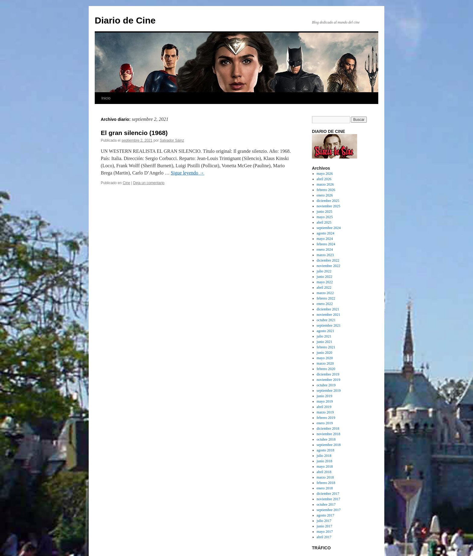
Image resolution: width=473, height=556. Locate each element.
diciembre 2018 (328, 428)
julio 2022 (324, 271)
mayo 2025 (325, 217)
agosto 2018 (325, 450)
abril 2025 (324, 222)
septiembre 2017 (329, 510)
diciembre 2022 (328, 260)
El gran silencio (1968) (134, 132)
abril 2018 (324, 472)
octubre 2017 (326, 504)
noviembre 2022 (328, 266)
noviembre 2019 (328, 380)
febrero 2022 (326, 298)
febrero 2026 (326, 190)
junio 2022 (324, 277)
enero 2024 (325, 249)
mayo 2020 (325, 358)
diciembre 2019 (328, 374)
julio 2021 (324, 336)
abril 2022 (324, 287)
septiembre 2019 (329, 390)
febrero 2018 (326, 483)
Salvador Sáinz (172, 140)
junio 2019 (324, 396)
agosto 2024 (325, 233)
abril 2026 (324, 179)
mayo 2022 (325, 282)
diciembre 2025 (328, 201)
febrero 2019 (326, 418)
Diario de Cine (125, 20)
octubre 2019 (326, 385)
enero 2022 (325, 304)
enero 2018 (325, 488)
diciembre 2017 (328, 494)
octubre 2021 (326, 320)
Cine (126, 183)
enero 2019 (325, 423)
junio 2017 (324, 526)
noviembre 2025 (328, 206)
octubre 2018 (326, 439)
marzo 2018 (325, 477)
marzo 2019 (325, 412)
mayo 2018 (325, 466)
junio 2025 (324, 211)
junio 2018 (324, 461)
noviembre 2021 (328, 315)
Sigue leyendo (187, 172)
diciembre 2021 (328, 309)
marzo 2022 (325, 293)
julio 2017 (324, 521)
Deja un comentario (148, 183)
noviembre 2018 (328, 434)
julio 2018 (324, 456)
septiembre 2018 (329, 445)
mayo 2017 (325, 531)
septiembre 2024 (329, 228)
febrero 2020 (326, 369)
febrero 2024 (326, 244)
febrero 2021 (326, 347)
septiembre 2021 (329, 325)
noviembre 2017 (328, 499)
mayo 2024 (325, 239)
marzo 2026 (325, 184)
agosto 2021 (325, 331)
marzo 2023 (325, 255)
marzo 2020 (325, 363)
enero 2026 (325, 195)
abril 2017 (324, 537)
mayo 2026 (325, 173)
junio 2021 (324, 342)
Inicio (105, 98)
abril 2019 (324, 407)
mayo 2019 (325, 401)
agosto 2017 (325, 515)
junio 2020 (324, 352)
